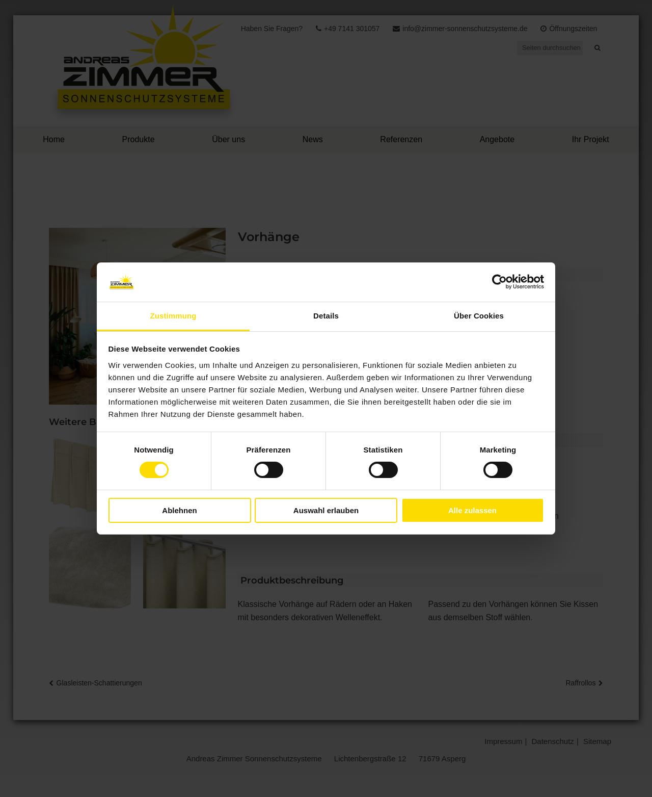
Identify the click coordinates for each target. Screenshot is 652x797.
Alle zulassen (472, 510)
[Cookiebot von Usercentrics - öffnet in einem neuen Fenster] (499, 281)
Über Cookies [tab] (479, 315)
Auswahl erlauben (326, 510)
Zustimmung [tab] (173, 315)
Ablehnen (179, 510)
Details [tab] (326, 315)
